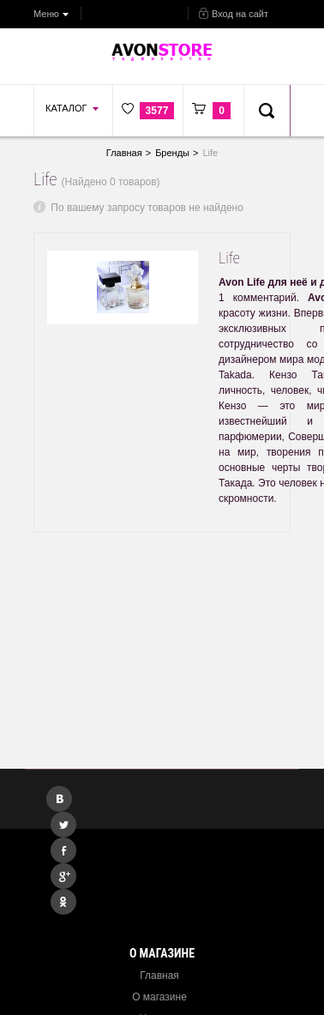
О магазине (159, 997)
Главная (159, 976)
